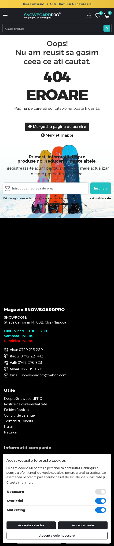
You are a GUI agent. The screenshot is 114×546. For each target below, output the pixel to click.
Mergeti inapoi (57, 135)
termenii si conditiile (75, 198)
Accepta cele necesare (57, 535)
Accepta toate (83, 525)
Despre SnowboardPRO (23, 399)
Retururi (10, 432)
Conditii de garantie (19, 415)
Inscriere (100, 188)
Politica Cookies (16, 410)
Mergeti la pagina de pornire (57, 126)
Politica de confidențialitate (25, 404)
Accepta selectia (31, 525)
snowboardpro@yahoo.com (43, 375)
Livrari (8, 427)
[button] (9, 15)
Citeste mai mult (19, 482)
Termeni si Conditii (18, 421)
